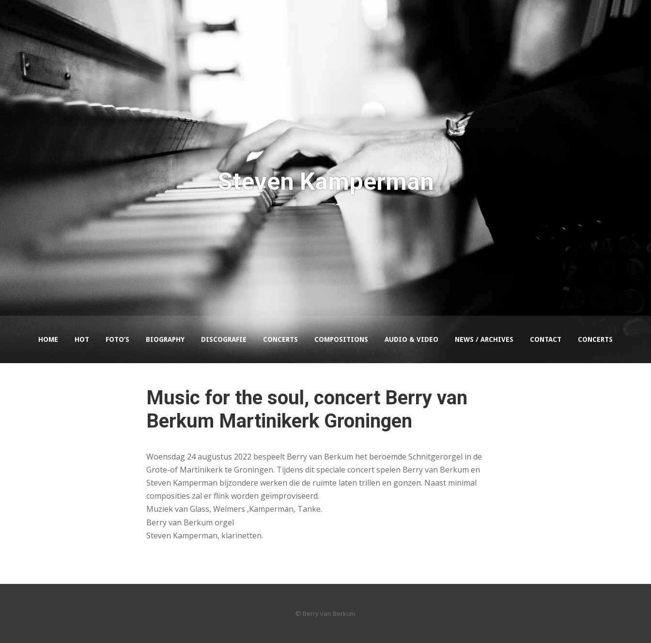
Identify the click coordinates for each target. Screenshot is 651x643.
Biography (165, 339)
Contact (545, 339)
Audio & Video (411, 339)
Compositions (341, 339)
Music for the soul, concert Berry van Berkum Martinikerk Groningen (306, 409)
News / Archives (484, 339)
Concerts (280, 339)
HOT (82, 339)
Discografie (224, 339)
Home (48, 339)
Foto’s (117, 339)
